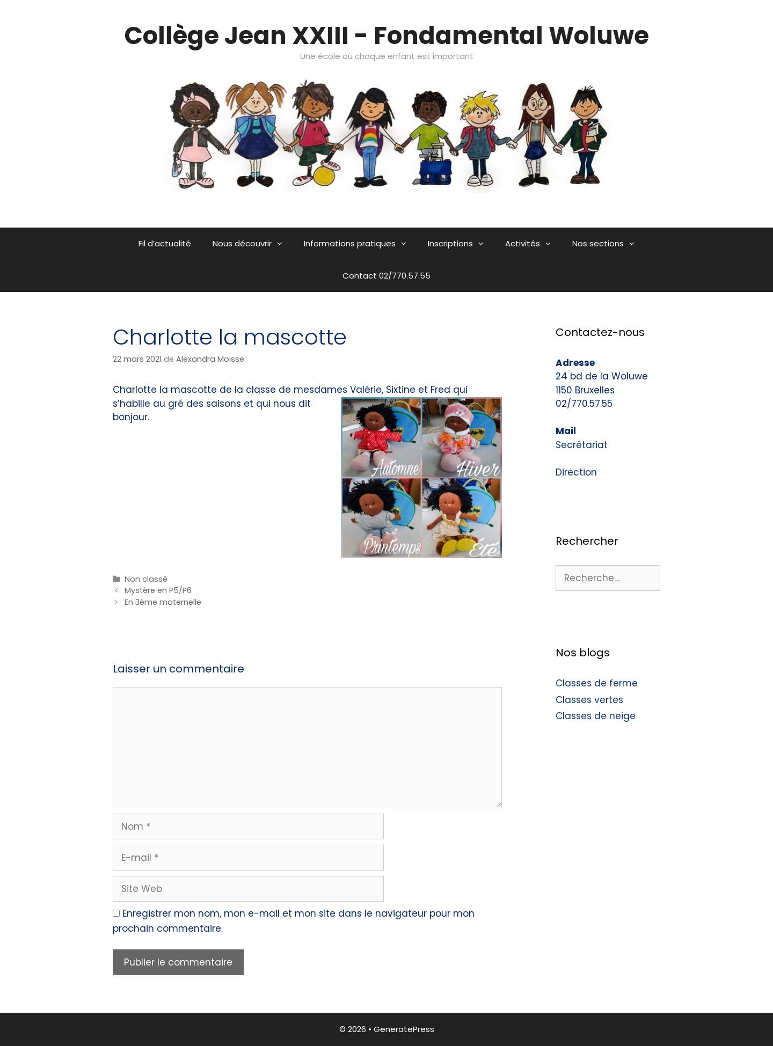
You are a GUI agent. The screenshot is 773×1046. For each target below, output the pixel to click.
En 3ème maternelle (163, 602)
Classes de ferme (597, 683)
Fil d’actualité (164, 243)
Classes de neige (596, 715)
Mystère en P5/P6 (158, 590)
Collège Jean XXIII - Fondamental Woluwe (387, 36)
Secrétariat (582, 444)
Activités (533, 244)
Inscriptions (461, 244)
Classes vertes (589, 699)
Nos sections (608, 244)
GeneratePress (404, 1029)
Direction (576, 472)
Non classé (146, 579)
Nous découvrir (253, 244)
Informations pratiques (360, 244)
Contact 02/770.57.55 (386, 275)
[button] (282, 244)
